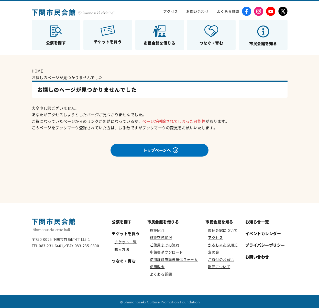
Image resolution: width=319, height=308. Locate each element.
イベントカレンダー (263, 233)
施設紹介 (157, 230)
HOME (37, 70)
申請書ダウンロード (166, 252)
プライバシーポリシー (265, 245)
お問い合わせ (197, 11)
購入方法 (121, 249)
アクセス (170, 11)
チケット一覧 (125, 241)
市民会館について (223, 230)
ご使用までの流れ (165, 244)
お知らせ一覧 (257, 221)
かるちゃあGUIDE (223, 244)
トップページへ (157, 150)
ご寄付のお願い (221, 259)
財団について (219, 266)
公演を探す (121, 221)
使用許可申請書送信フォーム (174, 259)
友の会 (213, 252)
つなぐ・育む (124, 260)
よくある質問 (228, 11)
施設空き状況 (161, 237)
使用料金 (157, 266)
